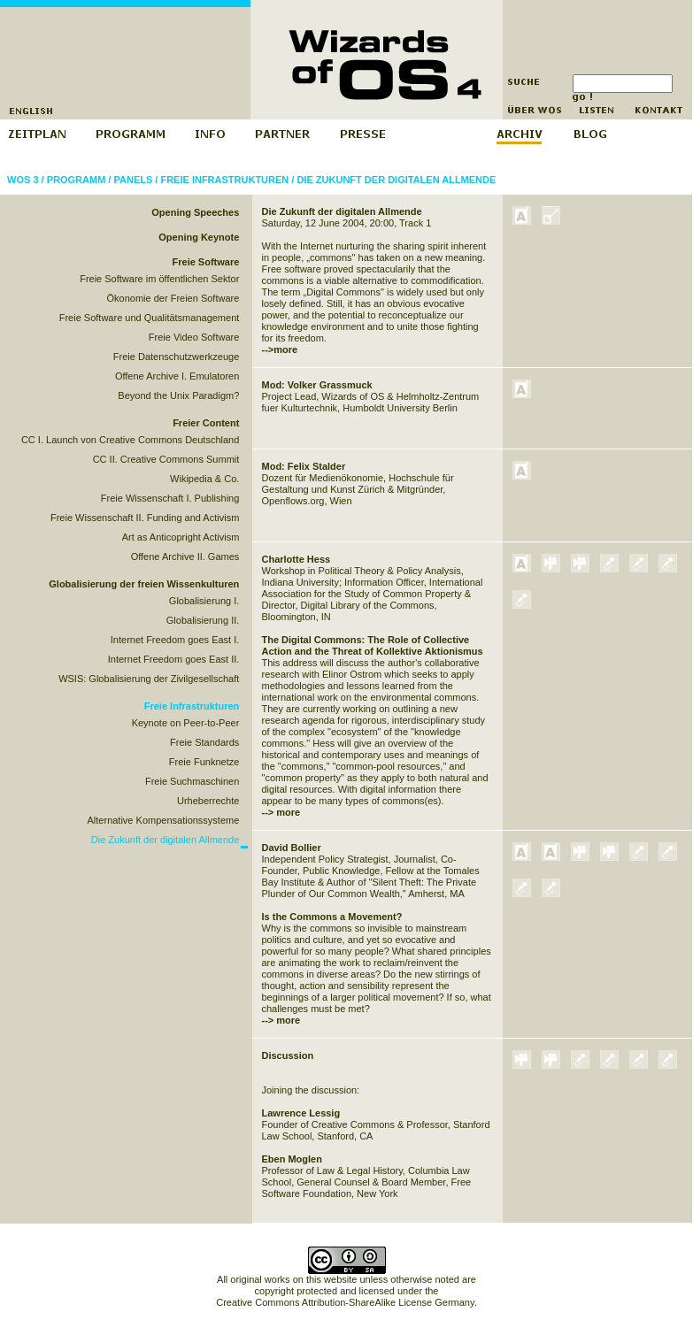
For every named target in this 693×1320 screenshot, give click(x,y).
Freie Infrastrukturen (224, 179)
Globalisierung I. (204, 600)
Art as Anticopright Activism (181, 537)
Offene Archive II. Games (185, 556)
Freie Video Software (194, 337)
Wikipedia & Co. (204, 478)
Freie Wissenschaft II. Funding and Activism (144, 517)
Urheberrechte (208, 800)
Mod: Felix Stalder (304, 466)
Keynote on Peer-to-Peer (186, 723)
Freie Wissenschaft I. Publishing (170, 498)
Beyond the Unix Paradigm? (178, 395)
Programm (76, 179)
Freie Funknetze (204, 761)
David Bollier (291, 847)
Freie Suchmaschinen (192, 781)
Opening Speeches (195, 212)
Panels (132, 179)
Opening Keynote (198, 237)
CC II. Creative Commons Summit (166, 459)
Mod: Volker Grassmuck (317, 385)
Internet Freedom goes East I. (175, 639)
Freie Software (206, 262)
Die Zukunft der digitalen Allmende (396, 179)
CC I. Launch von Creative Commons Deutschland (130, 439)
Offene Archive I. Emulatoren (177, 376)
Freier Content (206, 423)
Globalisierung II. (203, 620)
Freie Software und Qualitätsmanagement (149, 317)
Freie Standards (204, 742)
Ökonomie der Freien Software (173, 298)
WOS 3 (22, 179)
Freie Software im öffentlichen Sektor (159, 278)
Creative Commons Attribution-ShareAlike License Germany (345, 1302)
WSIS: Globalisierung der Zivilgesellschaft (148, 678)
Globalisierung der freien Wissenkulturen (144, 584)
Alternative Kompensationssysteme (164, 820)
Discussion (288, 1055)
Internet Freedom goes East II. (174, 659)
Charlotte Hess (296, 559)
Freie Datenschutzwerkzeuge (176, 356)
